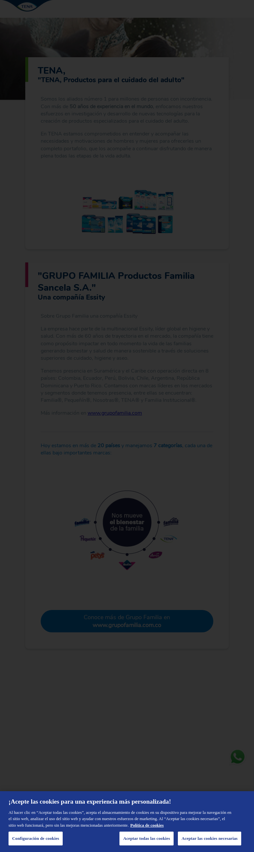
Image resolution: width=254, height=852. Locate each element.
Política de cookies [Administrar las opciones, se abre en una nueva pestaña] (147, 825)
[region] (127, 821)
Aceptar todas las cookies (146, 838)
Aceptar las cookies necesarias (209, 838)
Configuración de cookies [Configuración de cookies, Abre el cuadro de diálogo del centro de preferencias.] (35, 838)
